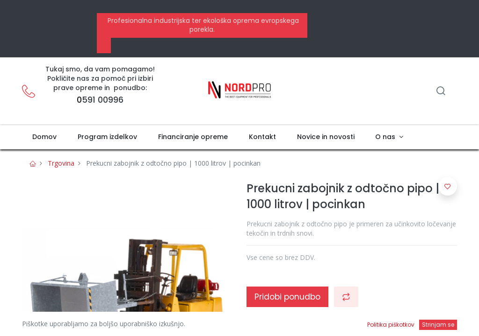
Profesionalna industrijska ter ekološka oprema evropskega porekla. (202, 25)
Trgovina (61, 163)
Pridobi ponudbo (287, 296)
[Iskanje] (440, 91)
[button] (346, 297)
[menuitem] (44, 137)
